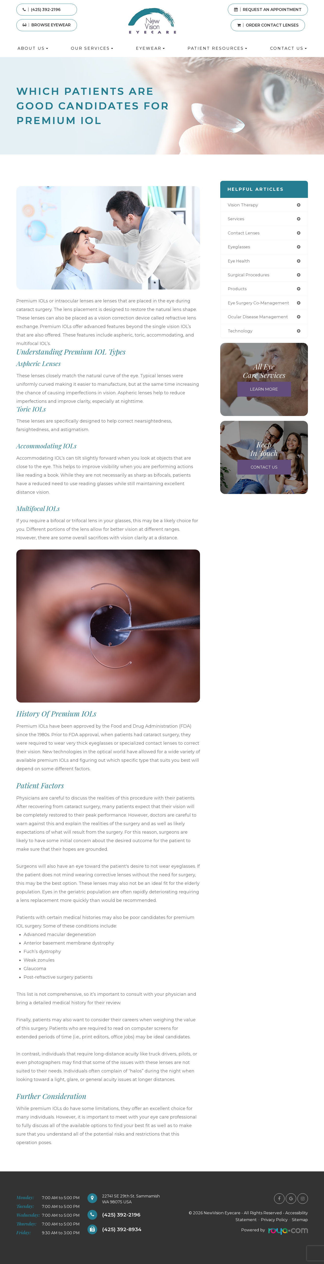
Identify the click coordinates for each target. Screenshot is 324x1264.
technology (240, 334)
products (237, 291)
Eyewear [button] (150, 48)
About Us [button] (33, 48)
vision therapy (244, 205)
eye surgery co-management (260, 305)
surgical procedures (250, 276)
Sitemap (300, 1219)
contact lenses (244, 233)
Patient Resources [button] (217, 48)
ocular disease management (260, 319)
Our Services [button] (92, 48)
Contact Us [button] (288, 48)
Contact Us (264, 470)
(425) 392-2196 (122, 1215)
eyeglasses (240, 248)
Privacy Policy (274, 1219)
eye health (239, 262)
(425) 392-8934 (123, 1229)
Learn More (264, 392)
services (237, 219)
